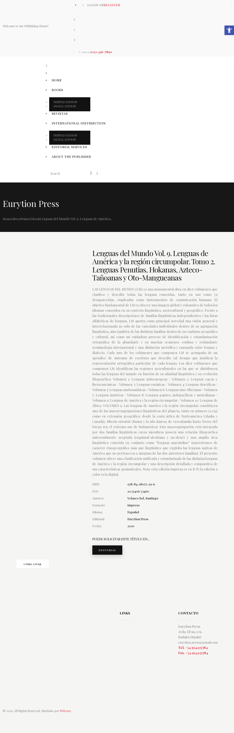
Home (7, 219)
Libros (16, 219)
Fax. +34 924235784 (193, 657)
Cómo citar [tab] (42, 566)
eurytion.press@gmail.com (198, 646)
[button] (229, 30)
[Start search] (91, 173)
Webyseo (65, 715)
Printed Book (31, 219)
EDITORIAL (109, 551)
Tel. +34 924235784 (193, 651)
